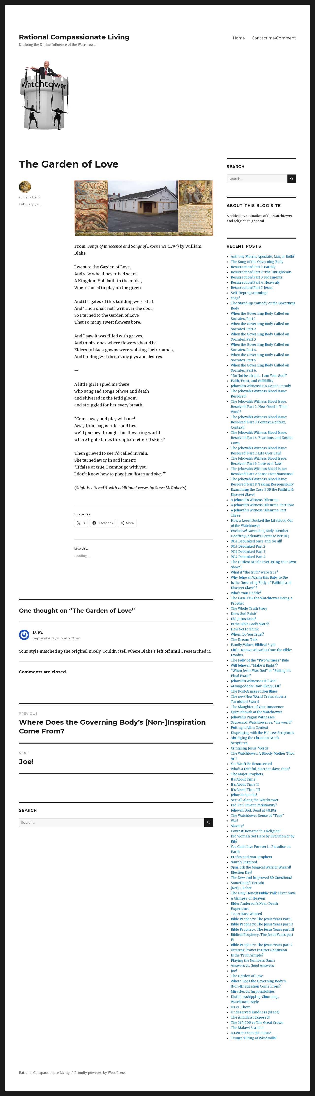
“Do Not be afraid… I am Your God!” (259, 376)
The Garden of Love (247, 976)
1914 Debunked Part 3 (248, 552)
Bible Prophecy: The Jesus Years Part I (261, 919)
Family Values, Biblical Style (253, 645)
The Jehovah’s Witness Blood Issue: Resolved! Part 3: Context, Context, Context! (259, 422)
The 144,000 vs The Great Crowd (257, 1023)
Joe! (234, 971)
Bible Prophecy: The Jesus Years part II (262, 924)
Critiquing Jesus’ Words (249, 748)
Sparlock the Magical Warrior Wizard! (261, 867)
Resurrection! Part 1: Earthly (253, 267)
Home (239, 38)
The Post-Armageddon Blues (254, 691)
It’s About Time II (245, 785)
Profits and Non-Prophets (251, 857)
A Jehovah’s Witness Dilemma (255, 500)
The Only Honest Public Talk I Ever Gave (263, 893)
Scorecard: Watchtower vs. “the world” (261, 722)
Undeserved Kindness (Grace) (255, 1012)
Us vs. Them (241, 1007)
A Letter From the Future (251, 1033)
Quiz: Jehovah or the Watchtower (256, 712)
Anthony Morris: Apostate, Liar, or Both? (263, 257)
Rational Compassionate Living (74, 37)
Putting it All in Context (249, 728)
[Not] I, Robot (241, 888)
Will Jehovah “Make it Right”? (254, 665)
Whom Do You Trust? (247, 634)
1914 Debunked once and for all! (256, 541)
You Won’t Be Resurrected (251, 764)
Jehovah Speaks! (244, 795)
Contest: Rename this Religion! (255, 831)
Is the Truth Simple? (247, 955)
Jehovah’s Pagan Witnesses (253, 717)
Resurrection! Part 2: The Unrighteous (261, 272)
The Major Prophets (247, 774)
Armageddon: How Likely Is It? (256, 686)
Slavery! (237, 826)
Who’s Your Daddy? (246, 593)
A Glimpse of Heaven (248, 898)
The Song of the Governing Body (257, 262)
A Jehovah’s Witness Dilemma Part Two (262, 505)
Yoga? (235, 298)
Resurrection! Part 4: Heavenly (255, 282)
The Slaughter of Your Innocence (257, 707)
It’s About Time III (245, 790)
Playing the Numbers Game (253, 960)
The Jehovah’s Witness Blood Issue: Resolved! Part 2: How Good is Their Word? (259, 407)
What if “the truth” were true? (254, 572)
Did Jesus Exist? (243, 619)
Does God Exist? (244, 614)
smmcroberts (30, 197)
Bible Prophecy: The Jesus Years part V (262, 945)
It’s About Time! (243, 779)
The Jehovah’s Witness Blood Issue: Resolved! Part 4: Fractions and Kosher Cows (262, 438)
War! (234, 821)
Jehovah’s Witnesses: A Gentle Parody (261, 386)
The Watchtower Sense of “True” (257, 816)
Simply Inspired (244, 862)
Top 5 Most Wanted (246, 914)
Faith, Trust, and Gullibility (252, 381)
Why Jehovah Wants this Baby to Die (259, 577)
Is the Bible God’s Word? (250, 624)
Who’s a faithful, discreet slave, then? (260, 769)
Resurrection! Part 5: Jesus (251, 288)
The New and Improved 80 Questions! (261, 878)
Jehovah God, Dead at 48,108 (253, 810)
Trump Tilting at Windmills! (253, 1038)
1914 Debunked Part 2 (248, 546)
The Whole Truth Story (249, 609)
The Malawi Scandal (247, 1028)
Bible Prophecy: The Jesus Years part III (262, 929)
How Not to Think (245, 629)
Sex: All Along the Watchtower (255, 800)
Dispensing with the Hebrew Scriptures (262, 733)
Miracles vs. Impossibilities (253, 992)
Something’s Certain (247, 883)
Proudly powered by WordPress (100, 1073)
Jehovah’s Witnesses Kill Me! (253, 681)
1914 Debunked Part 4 (248, 557)
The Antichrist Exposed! (250, 1017)
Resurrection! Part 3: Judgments (256, 277)
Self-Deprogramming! (249, 293)
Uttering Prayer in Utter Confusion (259, 950)
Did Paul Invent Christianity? (254, 805)
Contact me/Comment (274, 38)
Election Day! (241, 872)
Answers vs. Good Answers (252, 966)
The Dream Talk (244, 640)
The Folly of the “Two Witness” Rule (260, 660)
